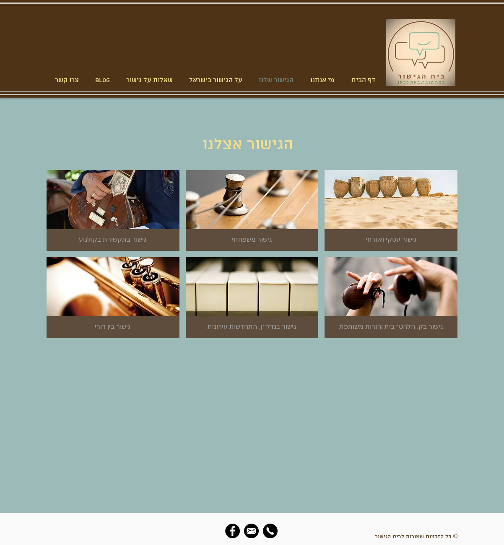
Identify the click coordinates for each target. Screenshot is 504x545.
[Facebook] (232, 531)
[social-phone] (270, 531)
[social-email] (251, 531)
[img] (113, 297)
